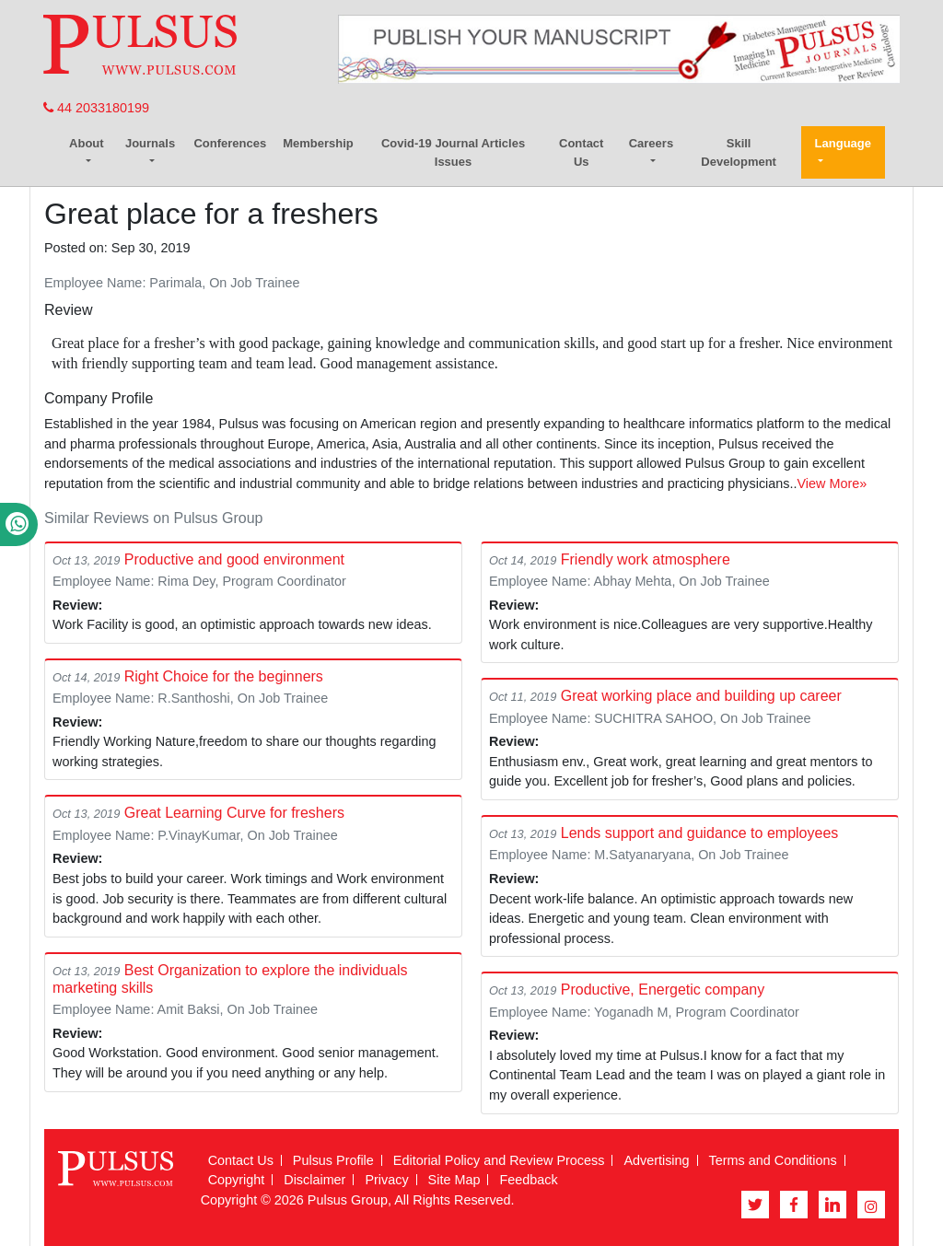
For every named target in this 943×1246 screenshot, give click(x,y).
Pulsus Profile (333, 1160)
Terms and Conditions (773, 1160)
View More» (832, 483)
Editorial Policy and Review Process (499, 1160)
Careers (651, 143)
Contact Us (581, 152)
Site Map (454, 1179)
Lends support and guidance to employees (700, 833)
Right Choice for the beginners (223, 676)
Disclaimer (314, 1179)
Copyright (236, 1179)
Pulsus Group (348, 1200)
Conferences (229, 143)
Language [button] (843, 143)
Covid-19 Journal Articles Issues (453, 152)
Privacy (386, 1179)
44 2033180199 (96, 107)
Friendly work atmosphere (645, 559)
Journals (150, 143)
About (86, 143)
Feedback (528, 1179)
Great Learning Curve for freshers (234, 813)
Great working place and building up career (701, 696)
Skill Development (738, 152)
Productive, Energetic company (662, 989)
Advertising (656, 1160)
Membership (318, 143)
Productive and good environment (234, 559)
